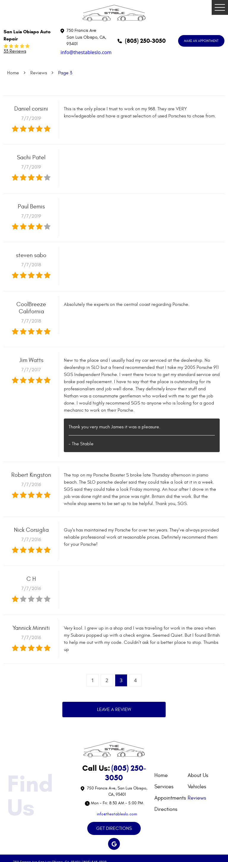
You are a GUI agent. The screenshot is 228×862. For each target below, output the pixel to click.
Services (163, 787)
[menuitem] (171, 775)
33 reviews (15, 51)
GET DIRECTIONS (114, 828)
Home (13, 72)
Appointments (170, 798)
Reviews (38, 72)
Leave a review (114, 709)
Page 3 (65, 72)
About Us (198, 775)
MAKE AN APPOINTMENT (201, 41)
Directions (165, 809)
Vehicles (197, 787)
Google (114, 844)
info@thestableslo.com (86, 52)
